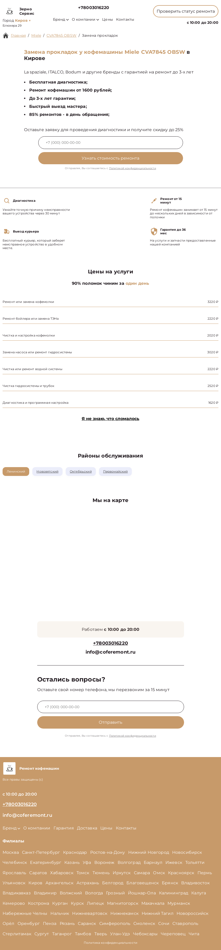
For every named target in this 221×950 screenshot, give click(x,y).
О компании (85, 19)
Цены (107, 19)
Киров (35, 882)
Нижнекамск (124, 913)
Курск (77, 903)
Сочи (163, 923)
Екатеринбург (45, 862)
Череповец (173, 933)
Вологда (94, 893)
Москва (11, 852)
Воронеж (104, 862)
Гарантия (64, 828)
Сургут (41, 933)
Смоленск (144, 923)
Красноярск (181, 872)
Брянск (170, 882)
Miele (36, 35)
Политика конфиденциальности (110, 943)
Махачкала (152, 903)
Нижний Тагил (157, 913)
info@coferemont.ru (111, 652)
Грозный (115, 893)
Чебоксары (145, 933)
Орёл (8, 923)
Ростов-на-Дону (107, 852)
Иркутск (122, 872)
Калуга (198, 893)
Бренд (61, 19)
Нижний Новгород (148, 852)
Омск (159, 872)
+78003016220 (93, 7)
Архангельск (59, 882)
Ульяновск (14, 882)
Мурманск (178, 903)
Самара (142, 872)
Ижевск (173, 862)
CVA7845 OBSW (62, 35)
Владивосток (195, 882)
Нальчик (59, 913)
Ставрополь (185, 923)
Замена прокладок (100, 35)
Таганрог (62, 933)
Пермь (204, 872)
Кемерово (14, 903)
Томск (83, 872)
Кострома (38, 903)
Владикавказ (17, 893)
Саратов (38, 872)
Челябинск (15, 862)
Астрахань (88, 882)
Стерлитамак (17, 933)
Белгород (112, 882)
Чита (194, 933)
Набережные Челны (25, 913)
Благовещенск (142, 882)
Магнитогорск (122, 903)
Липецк (95, 903)
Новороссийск (193, 913)
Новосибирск (187, 852)
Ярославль (14, 872)
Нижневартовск (89, 913)
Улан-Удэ (120, 933)
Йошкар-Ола (142, 893)
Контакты (125, 19)
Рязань (67, 923)
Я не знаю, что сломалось (110, 418)
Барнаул (153, 862)
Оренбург (29, 923)
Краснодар (75, 852)
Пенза (50, 923)
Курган (60, 903)
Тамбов (83, 933)
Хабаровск (61, 872)
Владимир (45, 893)
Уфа (87, 862)
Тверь (100, 933)
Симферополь (115, 923)
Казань (72, 862)
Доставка (87, 828)
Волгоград (129, 862)
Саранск (87, 923)
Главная (18, 35)
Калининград (173, 893)
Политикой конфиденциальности (132, 168)
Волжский (71, 893)
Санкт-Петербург (41, 852)
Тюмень (101, 872)
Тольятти (194, 862)
